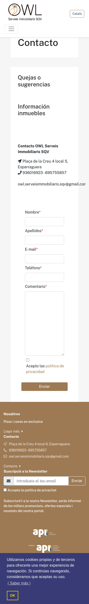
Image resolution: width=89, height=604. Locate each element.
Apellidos (34, 231)
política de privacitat (40, 490)
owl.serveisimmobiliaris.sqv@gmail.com (39, 456)
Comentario (36, 286)
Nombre (33, 212)
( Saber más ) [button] (19, 583)
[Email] (41, 480)
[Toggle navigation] (11, 29)
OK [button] (12, 595)
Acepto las (45, 369)
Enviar (44, 386)
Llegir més (13, 431)
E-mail (31, 249)
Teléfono (33, 268)
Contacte (12, 466)
